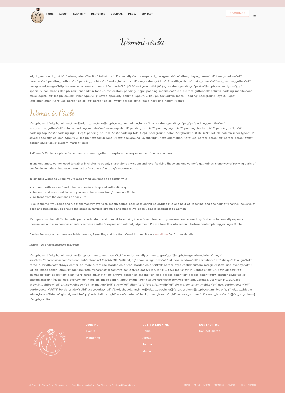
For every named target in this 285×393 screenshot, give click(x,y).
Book (237, 13)
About (63, 14)
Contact (147, 14)
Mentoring (98, 14)
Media (132, 14)
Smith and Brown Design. (124, 385)
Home (49, 14)
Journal (117, 14)
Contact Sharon (209, 331)
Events (78, 14)
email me (161, 234)
